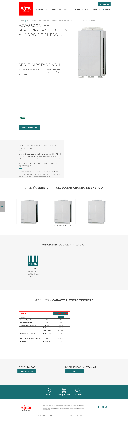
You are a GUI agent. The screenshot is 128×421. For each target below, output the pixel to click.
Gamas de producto (59, 9)
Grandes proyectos (50, 21)
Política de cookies (84, 415)
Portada (22, 21)
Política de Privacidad (74, 415)
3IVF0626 (61, 317)
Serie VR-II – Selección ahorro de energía (73, 21)
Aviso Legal (66, 415)
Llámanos (104, 4)
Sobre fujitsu (42, 9)
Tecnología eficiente (79, 9)
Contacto (96, 9)
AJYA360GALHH (60, 313)
